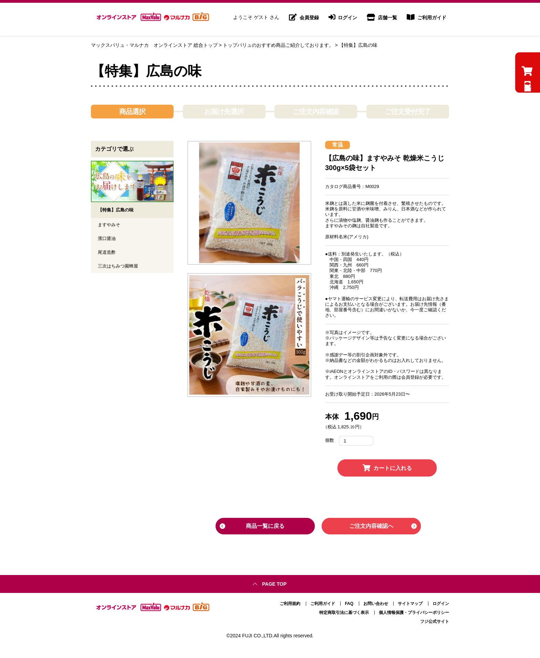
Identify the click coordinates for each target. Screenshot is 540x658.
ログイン (343, 19)
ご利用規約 (290, 601)
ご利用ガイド (426, 19)
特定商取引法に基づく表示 (344, 610)
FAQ (349, 601)
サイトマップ (410, 601)
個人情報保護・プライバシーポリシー (414, 610)
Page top (274, 582)
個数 (329, 440)
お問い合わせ (375, 601)
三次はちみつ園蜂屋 (119, 267)
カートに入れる (387, 468)
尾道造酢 (107, 253)
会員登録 (304, 19)
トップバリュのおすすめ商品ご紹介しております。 (278, 45)
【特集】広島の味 (358, 45)
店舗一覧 (382, 19)
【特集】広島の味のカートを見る (527, 96)
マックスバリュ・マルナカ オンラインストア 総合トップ (154, 45)
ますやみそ (110, 225)
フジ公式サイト (434, 619)
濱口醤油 (107, 239)
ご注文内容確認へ (371, 526)
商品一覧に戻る (265, 526)
